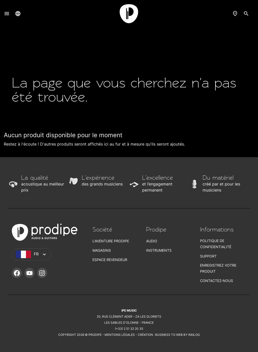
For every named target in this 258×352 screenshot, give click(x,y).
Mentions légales (120, 335)
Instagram (42, 273)
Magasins (101, 250)
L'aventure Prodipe (110, 241)
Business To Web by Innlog (177, 335)
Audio (151, 241)
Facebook (17, 273)
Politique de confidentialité (215, 244)
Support (208, 256)
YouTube (29, 273)
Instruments (159, 250)
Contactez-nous (216, 280)
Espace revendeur (109, 259)
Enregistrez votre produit (218, 268)
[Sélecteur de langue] (18, 13)
